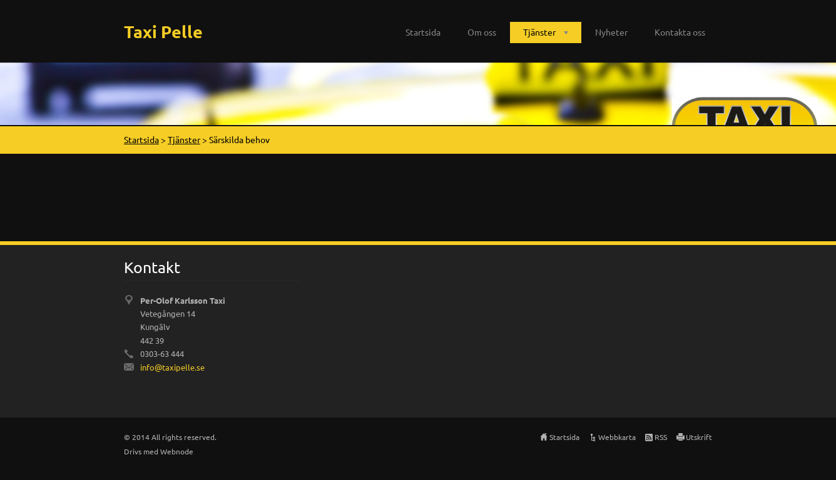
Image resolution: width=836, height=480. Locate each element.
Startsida (423, 32)
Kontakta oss (680, 32)
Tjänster (539, 32)
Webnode (176, 451)
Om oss (481, 32)
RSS (661, 437)
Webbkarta (617, 437)
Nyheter (611, 32)
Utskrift (699, 437)
